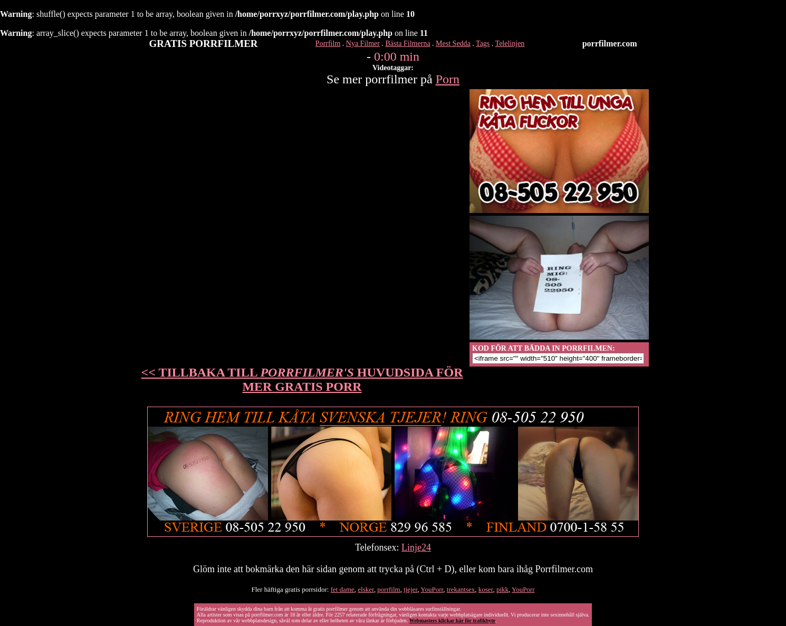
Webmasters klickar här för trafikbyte (452, 620)
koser (485, 589)
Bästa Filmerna (407, 43)
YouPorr (431, 589)
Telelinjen (510, 43)
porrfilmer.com (609, 43)
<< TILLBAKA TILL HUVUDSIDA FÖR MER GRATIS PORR (302, 379)
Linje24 (416, 547)
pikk (502, 589)
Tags (483, 43)
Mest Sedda (453, 43)
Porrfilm (327, 43)
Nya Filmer (363, 43)
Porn (447, 79)
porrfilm (388, 589)
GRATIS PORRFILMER (203, 43)
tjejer (410, 589)
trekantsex (461, 589)
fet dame (342, 589)
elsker (366, 589)
